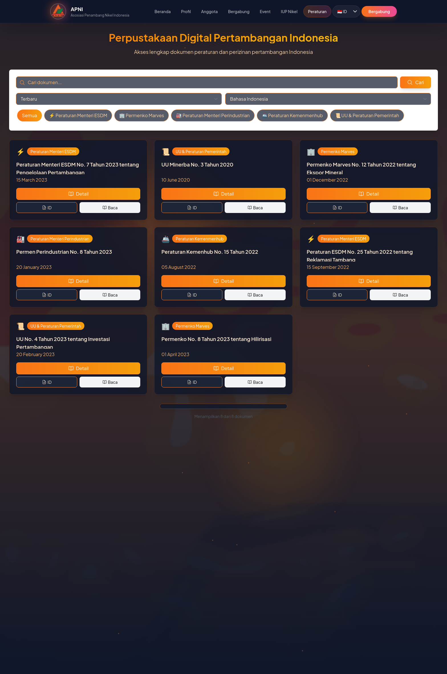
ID (47, 207)
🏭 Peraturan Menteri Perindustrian (212, 115)
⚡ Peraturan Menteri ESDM (78, 115)
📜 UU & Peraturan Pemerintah (367, 115)
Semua (29, 115)
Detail (78, 194)
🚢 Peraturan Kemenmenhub (292, 115)
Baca (110, 207)
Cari (415, 82)
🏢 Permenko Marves (141, 115)
